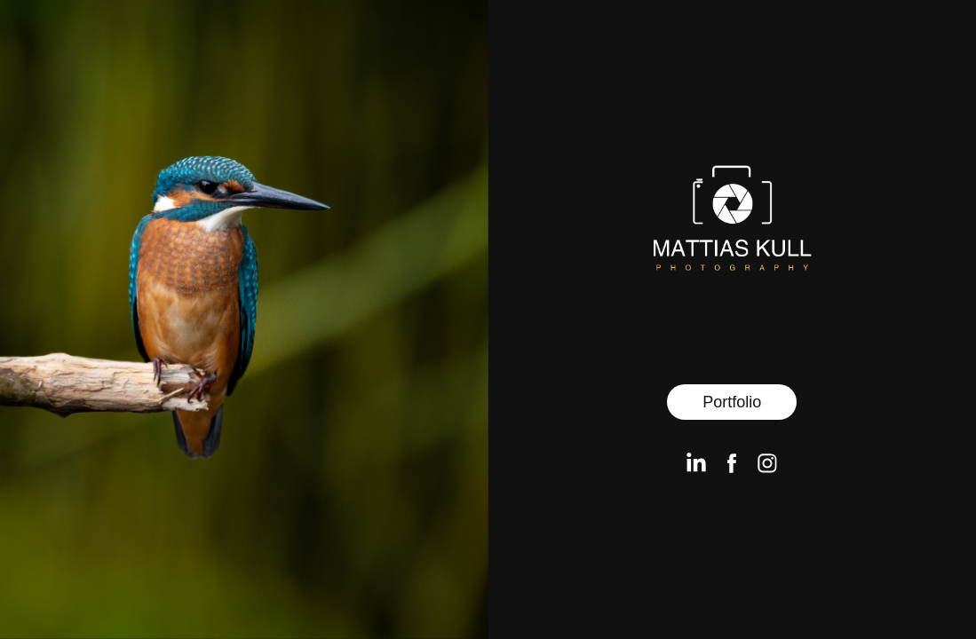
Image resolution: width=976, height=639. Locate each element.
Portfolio (731, 402)
